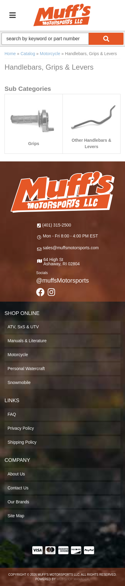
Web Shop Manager (72, 579)
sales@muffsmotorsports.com (71, 248)
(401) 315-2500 (56, 225)
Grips (33, 143)
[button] (62, 39)
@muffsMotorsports (62, 280)
